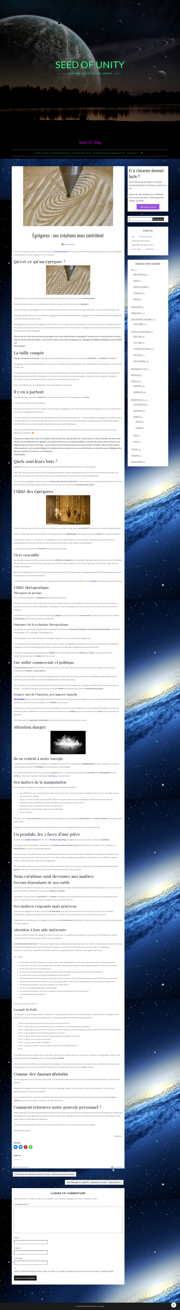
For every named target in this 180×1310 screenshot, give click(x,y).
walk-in (136, 299)
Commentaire (21, 1204)
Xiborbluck (138, 392)
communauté (136, 313)
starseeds (137, 293)
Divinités (136, 417)
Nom (17, 1238)
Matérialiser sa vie (138, 369)
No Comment (69, 244)
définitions (137, 410)
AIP (132, 269)
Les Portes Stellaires (141, 349)
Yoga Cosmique (139, 361)
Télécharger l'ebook (148, 207)
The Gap (101, 1306)
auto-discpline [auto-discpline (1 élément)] (145, 237)
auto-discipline (139, 404)
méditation (135, 375)
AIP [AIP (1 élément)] (133, 237)
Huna (135, 435)
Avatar (136, 280)
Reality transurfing (58, 839)
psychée (134, 449)
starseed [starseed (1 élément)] (150, 249)
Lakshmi (139, 428)
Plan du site (42, 153)
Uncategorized (137, 462)
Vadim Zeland (31, 839)
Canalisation (136, 307)
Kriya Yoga (137, 336)
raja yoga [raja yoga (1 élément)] (136, 249)
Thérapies (135, 455)
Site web (18, 1259)
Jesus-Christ (138, 324)
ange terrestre (139, 274)
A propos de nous (61, 153)
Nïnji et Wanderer (24, 1167)
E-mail (17, 1248)
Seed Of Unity (90, 142)
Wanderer (137, 386)
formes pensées (61, 251)
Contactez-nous (81, 153)
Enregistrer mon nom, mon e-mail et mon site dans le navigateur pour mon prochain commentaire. (64, 1271)
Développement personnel (141, 319)
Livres (135, 441)
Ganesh (139, 421)
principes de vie (137, 400)
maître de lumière (140, 287)
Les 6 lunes (137, 342)
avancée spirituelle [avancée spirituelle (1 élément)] (141, 241)
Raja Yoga (137, 355)
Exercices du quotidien (140, 331)
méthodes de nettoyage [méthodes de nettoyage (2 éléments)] (142, 245)
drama (94, 581)
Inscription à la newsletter (109, 153)
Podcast (131, 153)
